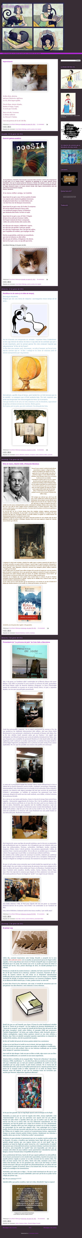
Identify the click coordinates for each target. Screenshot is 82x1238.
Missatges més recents (10, 1227)
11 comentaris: (41, 124)
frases (37, 454)
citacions (27, 454)
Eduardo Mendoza (20, 633)
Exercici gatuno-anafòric (12, 138)
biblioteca (22, 454)
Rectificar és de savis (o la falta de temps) (18, 293)
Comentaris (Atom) (33, 1233)
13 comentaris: (41, 628)
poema (29, 129)
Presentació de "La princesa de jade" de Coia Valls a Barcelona (26, 642)
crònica (23, 918)
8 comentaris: (40, 450)
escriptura (32, 454)
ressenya (32, 633)
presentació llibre (39, 918)
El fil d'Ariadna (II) (15, 6)
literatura (41, 454)
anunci (17, 454)
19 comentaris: (41, 279)
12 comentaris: (41, 914)
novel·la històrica (30, 918)
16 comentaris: (41, 1218)
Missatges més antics (50, 1227)
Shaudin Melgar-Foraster (34, 1223)
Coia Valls (18, 918)
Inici (30, 1227)
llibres (45, 454)
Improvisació (7, 61)
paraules (50, 454)
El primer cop (8, 928)
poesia (33, 129)
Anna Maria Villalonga (21, 129)
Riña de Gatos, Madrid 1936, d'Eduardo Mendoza (21, 464)
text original (38, 129)
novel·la (27, 633)
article (17, 1223)
